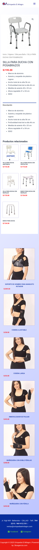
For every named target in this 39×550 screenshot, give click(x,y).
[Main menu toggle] (34, 3)
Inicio (5, 54)
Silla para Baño (20, 54)
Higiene (11, 54)
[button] (33, 19)
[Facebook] (13, 532)
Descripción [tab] (7, 105)
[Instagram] (26, 532)
